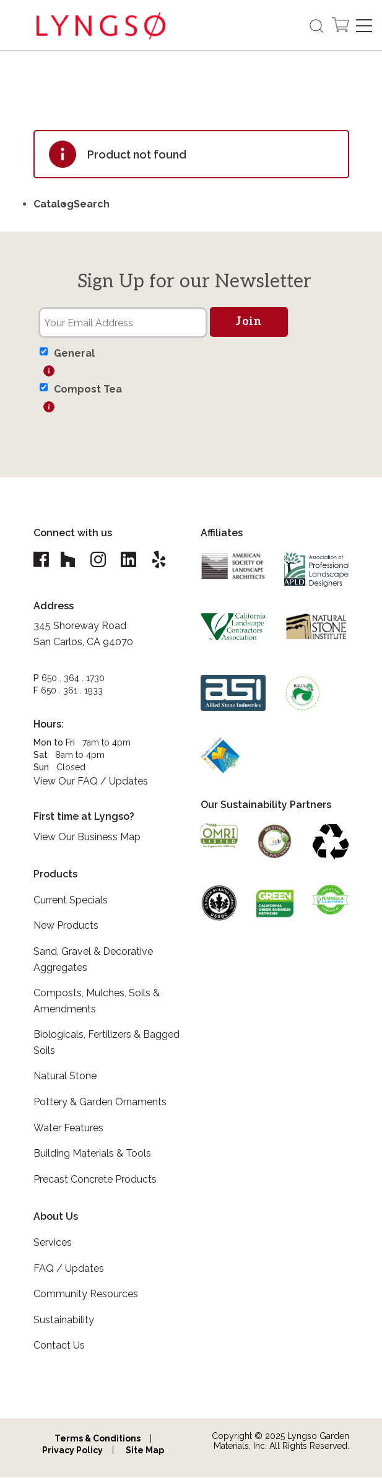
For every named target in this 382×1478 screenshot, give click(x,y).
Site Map (145, 1451)
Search (92, 204)
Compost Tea (88, 389)
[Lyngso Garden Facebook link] (42, 560)
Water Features (68, 1128)
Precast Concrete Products (95, 1180)
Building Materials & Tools (92, 1154)
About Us (55, 1217)
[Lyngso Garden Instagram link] (99, 560)
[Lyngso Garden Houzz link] (68, 560)
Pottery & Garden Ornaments (100, 1102)
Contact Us (59, 1346)
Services (52, 1243)
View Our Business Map (87, 837)
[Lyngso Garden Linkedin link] (130, 560)
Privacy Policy (72, 1451)
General (74, 353)
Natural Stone (65, 1076)
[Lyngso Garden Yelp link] (161, 560)
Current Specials (70, 900)
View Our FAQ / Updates (90, 782)
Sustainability (63, 1320)
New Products (65, 926)
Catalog (53, 204)
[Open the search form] (316, 25)
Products (55, 874)
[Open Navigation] (364, 26)
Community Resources (85, 1294)
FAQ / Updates (68, 1269)
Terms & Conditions (97, 1439)
